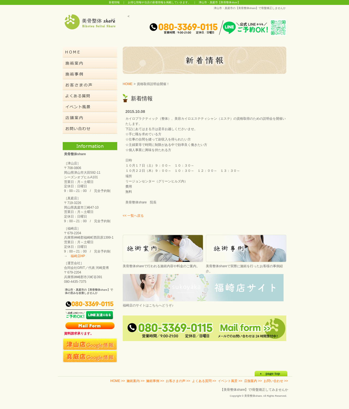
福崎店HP (78, 256)
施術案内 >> (135, 381)
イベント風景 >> (230, 381)
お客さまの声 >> (178, 381)
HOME (128, 84)
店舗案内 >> (253, 381)
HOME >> (117, 381)
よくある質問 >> (204, 381)
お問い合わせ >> (276, 381)
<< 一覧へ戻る (133, 216)
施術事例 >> (155, 381)
